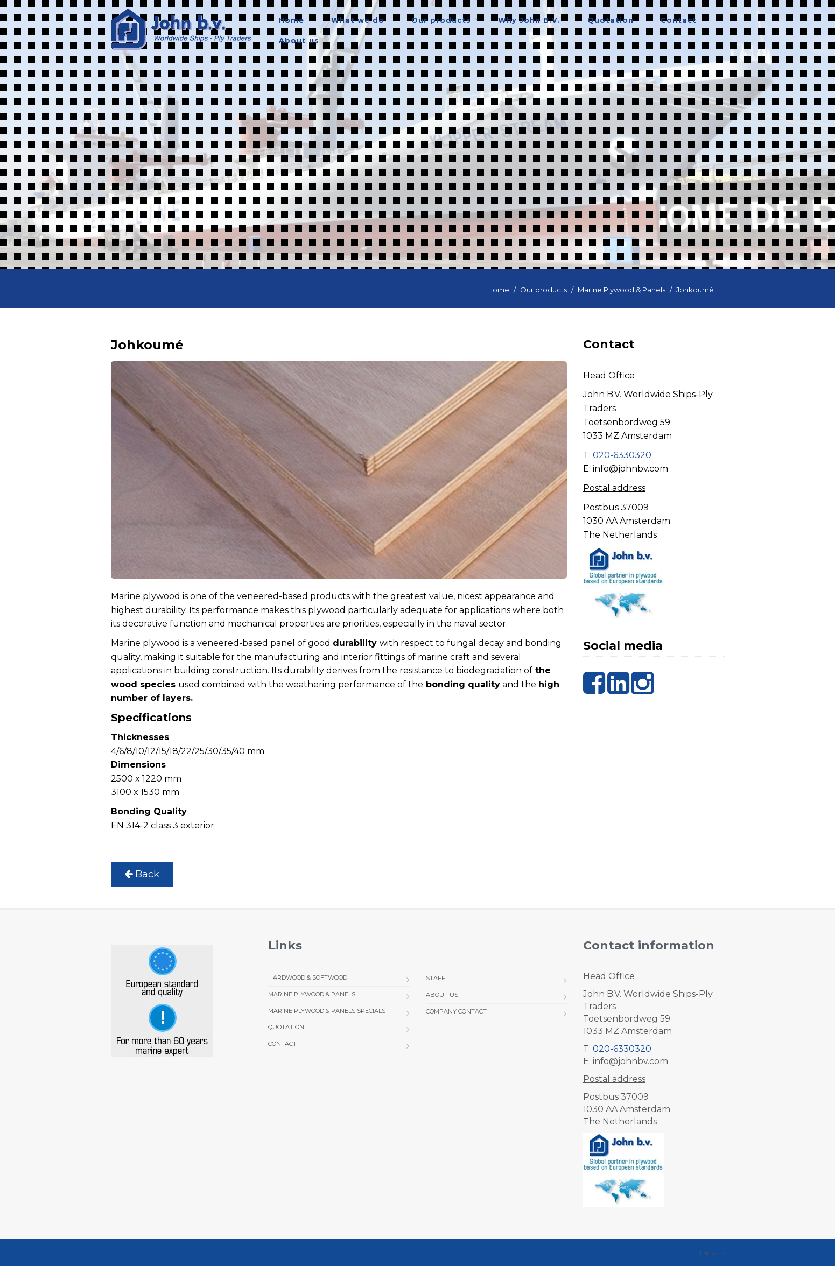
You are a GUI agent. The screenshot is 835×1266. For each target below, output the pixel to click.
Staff (435, 978)
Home (291, 20)
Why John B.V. (529, 20)
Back (141, 874)
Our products (441, 20)
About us (299, 40)
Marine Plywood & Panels (621, 289)
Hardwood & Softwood (307, 977)
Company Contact (456, 1011)
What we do (357, 20)
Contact (679, 20)
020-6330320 (622, 455)
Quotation (610, 20)
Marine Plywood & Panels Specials (326, 1011)
